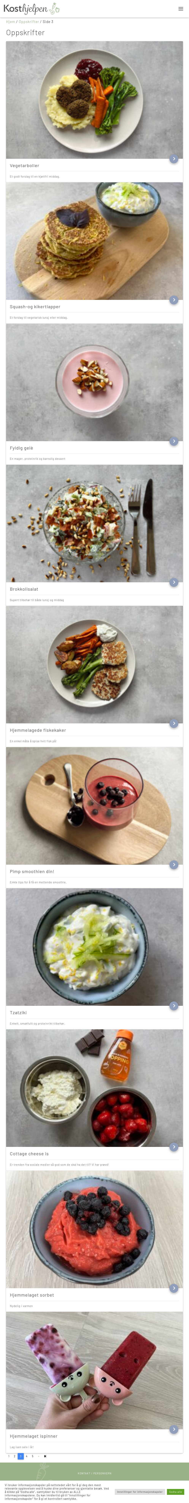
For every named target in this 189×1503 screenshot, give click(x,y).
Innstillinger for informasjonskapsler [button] (140, 1491)
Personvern (102, 1473)
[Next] (45, 1456)
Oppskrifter (29, 21)
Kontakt (84, 1473)
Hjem (10, 21)
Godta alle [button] (175, 1491)
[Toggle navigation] (181, 8)
